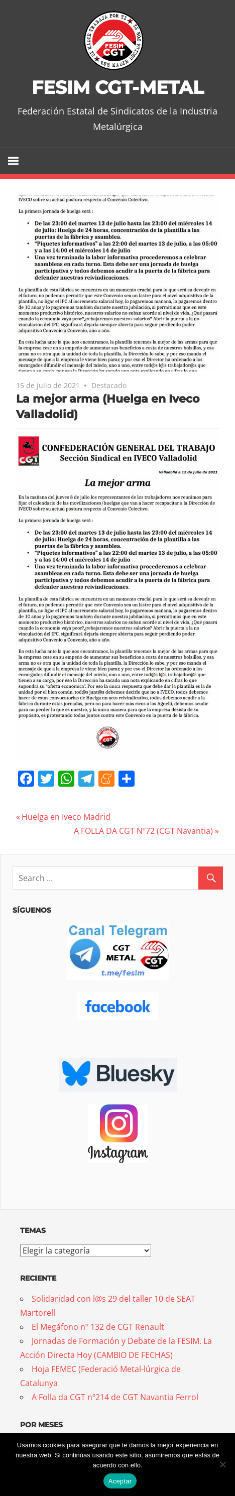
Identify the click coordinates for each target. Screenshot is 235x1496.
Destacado (109, 385)
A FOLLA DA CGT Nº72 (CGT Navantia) (143, 830)
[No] (222, 1464)
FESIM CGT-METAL (118, 87)
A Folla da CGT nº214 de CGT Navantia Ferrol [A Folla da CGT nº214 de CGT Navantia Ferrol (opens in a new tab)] (115, 1396)
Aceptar (120, 1481)
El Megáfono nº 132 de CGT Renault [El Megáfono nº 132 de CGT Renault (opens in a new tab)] (98, 1326)
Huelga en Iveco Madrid (65, 816)
